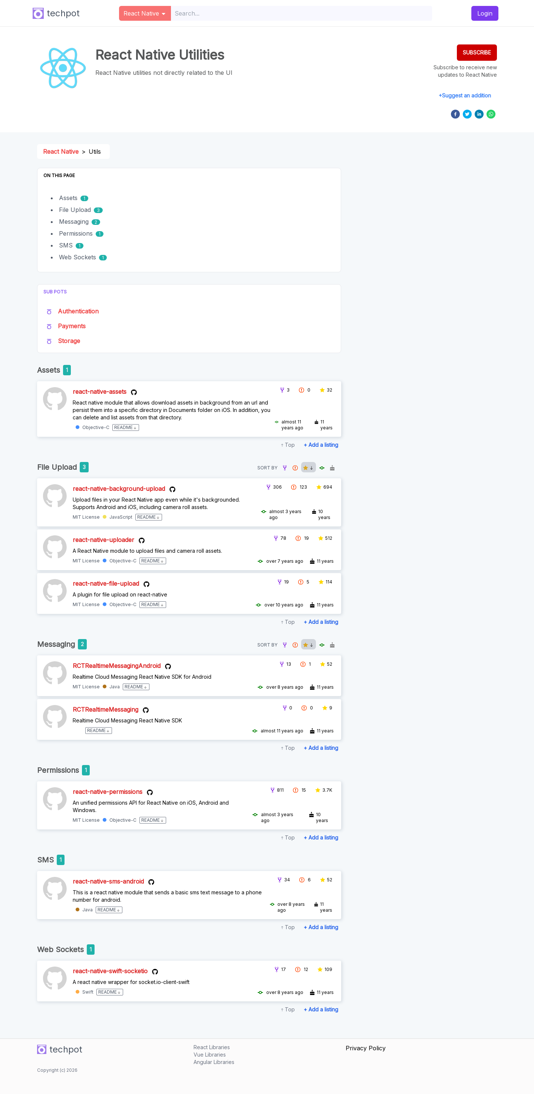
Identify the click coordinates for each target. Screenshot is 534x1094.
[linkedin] (479, 114)
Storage (69, 341)
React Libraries (212, 1047)
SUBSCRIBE (477, 52)
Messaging (74, 221)
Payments (72, 326)
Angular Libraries (214, 1062)
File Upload (75, 209)
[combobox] (301, 13)
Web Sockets (77, 257)
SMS (66, 245)
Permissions (76, 233)
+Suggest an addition (465, 95)
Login (484, 13)
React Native (61, 151)
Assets (68, 198)
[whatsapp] (491, 114)
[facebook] (455, 114)
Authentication (78, 311)
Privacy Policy (366, 1048)
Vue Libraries (210, 1054)
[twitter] (467, 114)
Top (290, 445)
